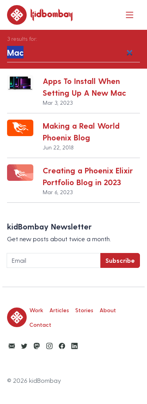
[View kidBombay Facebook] (62, 345)
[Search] (73, 52)
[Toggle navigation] (130, 14)
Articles (59, 310)
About (108, 310)
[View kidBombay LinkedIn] (74, 345)
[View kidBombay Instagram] (49, 345)
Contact (40, 324)
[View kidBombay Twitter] (24, 345)
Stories (84, 310)
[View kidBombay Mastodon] (37, 345)
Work (36, 310)
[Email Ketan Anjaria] (12, 345)
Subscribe (120, 260)
